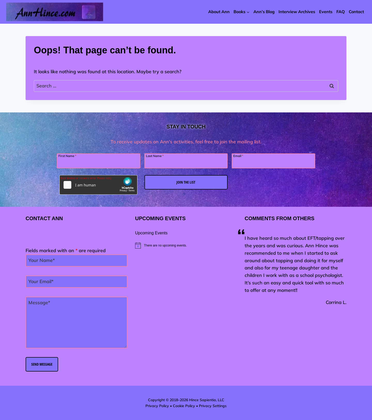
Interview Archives (296, 11)
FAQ (340, 11)
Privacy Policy (157, 405)
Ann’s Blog (264, 11)
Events (325, 11)
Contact (356, 11)
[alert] (186, 245)
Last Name (155, 156)
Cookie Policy (184, 405)
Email (238, 156)
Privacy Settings (213, 405)
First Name (67, 156)
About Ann (219, 11)
